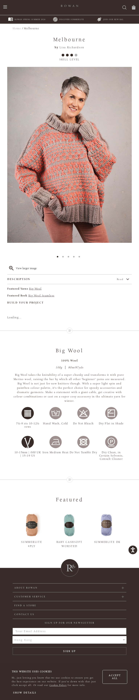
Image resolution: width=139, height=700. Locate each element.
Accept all (115, 677)
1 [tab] (58, 258)
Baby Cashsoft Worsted (69, 544)
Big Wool (35, 288)
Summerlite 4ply (31, 544)
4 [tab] (75, 258)
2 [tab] (64, 258)
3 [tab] (69, 258)
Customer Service (30, 596)
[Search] (124, 7)
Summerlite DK (107, 542)
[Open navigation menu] (5, 7)
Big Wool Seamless (41, 295)
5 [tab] (80, 258)
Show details (24, 692)
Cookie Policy (58, 685)
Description (65, 279)
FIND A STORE (25, 605)
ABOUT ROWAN (26, 588)
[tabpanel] (69, 155)
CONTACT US (24, 614)
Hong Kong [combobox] (23, 639)
